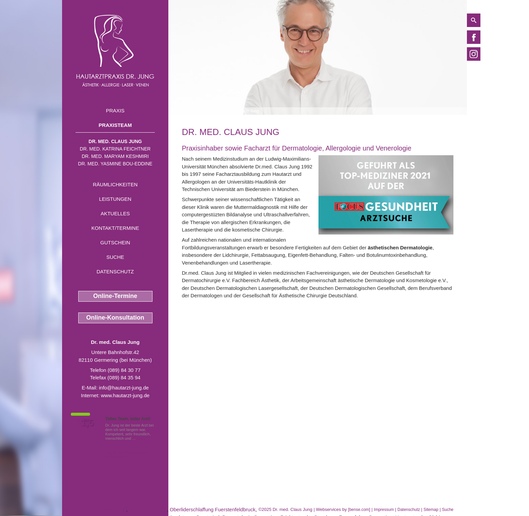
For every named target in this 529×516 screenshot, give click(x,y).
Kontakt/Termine (115, 228)
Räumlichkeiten (115, 184)
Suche (115, 257)
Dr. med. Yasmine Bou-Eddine (115, 163)
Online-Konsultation (115, 317)
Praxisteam (115, 125)
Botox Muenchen (148, 509)
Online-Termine (115, 296)
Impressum (384, 509)
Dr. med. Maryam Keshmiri (115, 156)
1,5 (87, 423)
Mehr (141, 438)
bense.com (359, 509)
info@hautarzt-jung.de (124, 387)
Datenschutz (115, 271)
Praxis (115, 110)
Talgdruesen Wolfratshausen (94, 509)
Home (187, 111)
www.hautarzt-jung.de (125, 395)
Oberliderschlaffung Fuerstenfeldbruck (212, 509)
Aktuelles (115, 213)
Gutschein (115, 242)
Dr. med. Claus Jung (115, 141)
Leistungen (115, 199)
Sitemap (430, 509)
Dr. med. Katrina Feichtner (115, 149)
